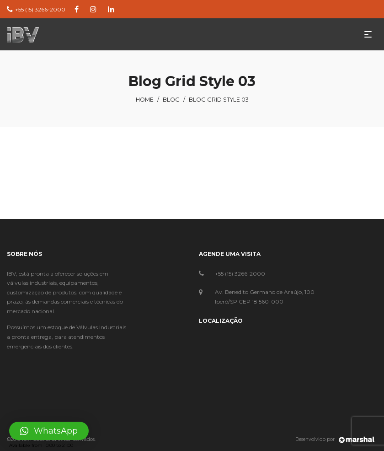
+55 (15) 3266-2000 (240, 273)
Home (145, 99)
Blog (171, 99)
